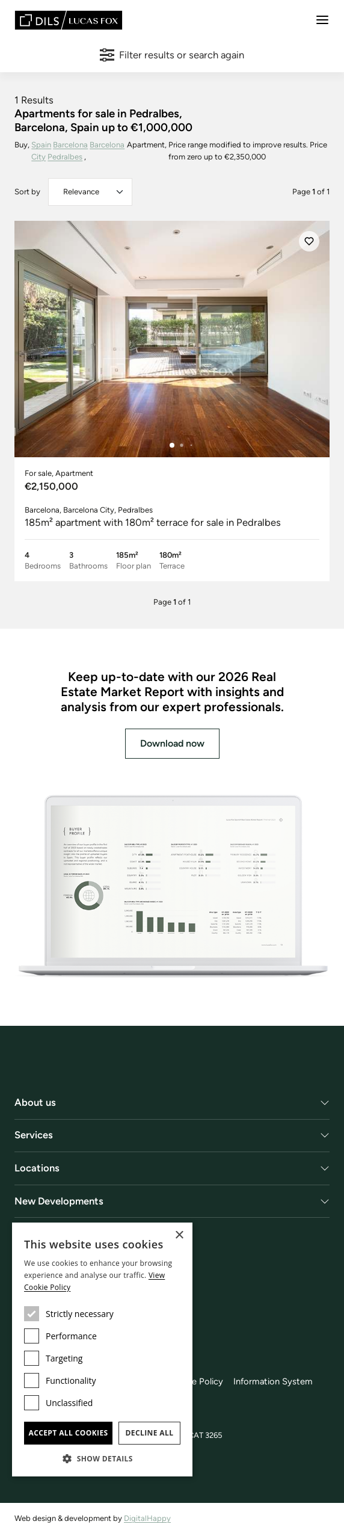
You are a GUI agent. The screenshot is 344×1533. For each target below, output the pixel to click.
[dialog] (102, 1349)
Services (33, 1135)
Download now (172, 743)
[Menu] (322, 20)
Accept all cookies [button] (68, 1433)
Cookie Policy (195, 1381)
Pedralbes (65, 156)
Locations (37, 1168)
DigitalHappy (147, 1518)
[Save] (309, 241)
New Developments (58, 1201)
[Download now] (172, 887)
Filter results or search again (172, 55)
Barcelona (70, 144)
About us (35, 1102)
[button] (102, 1458)
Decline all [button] (150, 1433)
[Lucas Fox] (68, 20)
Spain (41, 144)
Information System (273, 1381)
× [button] (178, 1235)
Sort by (27, 191)
